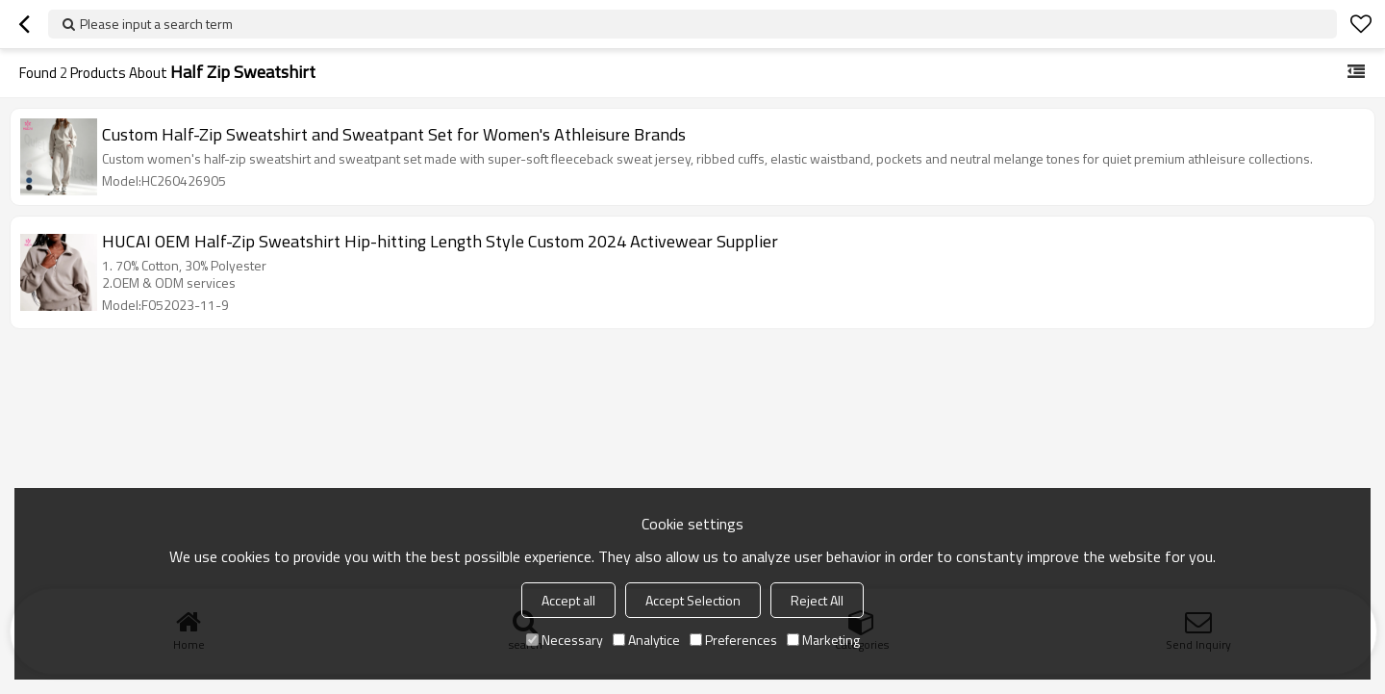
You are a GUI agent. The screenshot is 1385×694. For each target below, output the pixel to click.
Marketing (823, 640)
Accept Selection (693, 600)
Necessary (564, 640)
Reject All (817, 600)
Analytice (646, 640)
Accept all (568, 600)
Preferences (733, 640)
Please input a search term (156, 23)
